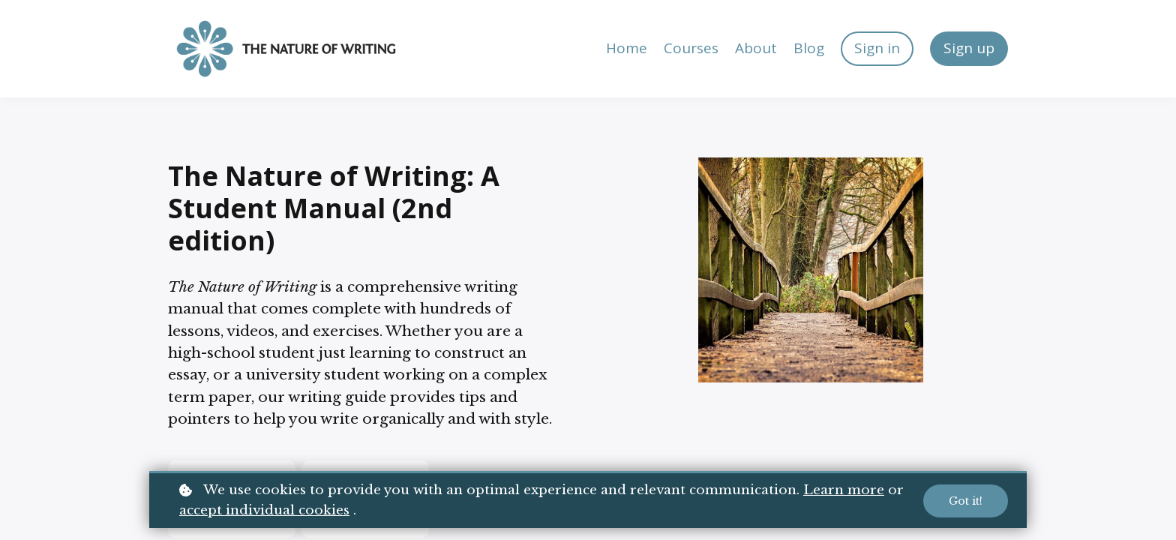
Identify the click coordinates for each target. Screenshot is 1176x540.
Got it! (965, 501)
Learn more (843, 490)
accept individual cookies (264, 510)
